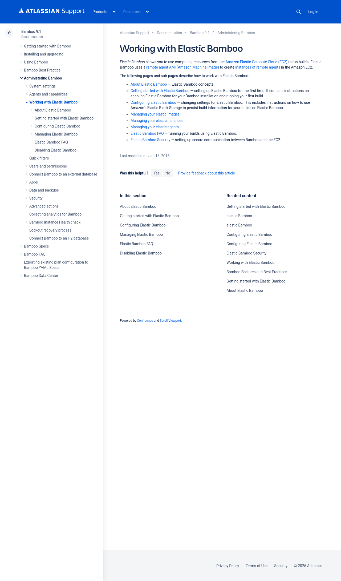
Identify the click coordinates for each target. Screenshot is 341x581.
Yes (156, 173)
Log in (313, 12)
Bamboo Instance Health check (54, 222)
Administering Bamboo (43, 78)
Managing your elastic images (155, 114)
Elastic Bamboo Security (150, 140)
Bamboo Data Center (41, 275)
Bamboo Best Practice (42, 70)
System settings (42, 86)
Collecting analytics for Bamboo (55, 214)
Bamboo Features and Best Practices (256, 272)
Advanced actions (44, 206)
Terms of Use (256, 566)
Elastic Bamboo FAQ (51, 142)
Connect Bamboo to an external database (63, 174)
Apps (33, 182)
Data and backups (44, 190)
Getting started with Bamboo (47, 46)
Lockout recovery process (50, 230)
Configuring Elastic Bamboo (57, 126)
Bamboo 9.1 (31, 31)
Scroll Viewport (170, 321)
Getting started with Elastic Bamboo (64, 118)
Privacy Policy (227, 566)
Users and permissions (48, 166)
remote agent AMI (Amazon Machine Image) (182, 67)
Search (298, 11)
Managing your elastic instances (157, 120)
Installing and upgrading (43, 54)
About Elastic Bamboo (53, 110)
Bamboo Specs (36, 246)
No (167, 173)
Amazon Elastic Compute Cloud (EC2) (256, 62)
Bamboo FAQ (34, 254)
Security (36, 198)
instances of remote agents (257, 67)
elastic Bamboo (239, 216)
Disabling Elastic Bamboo (55, 150)
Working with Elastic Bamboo (53, 102)
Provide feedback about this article (206, 173)
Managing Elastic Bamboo (56, 134)
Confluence (145, 321)
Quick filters (39, 158)
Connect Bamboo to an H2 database (59, 238)
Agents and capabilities (48, 94)
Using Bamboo (36, 62)
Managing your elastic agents (155, 127)
